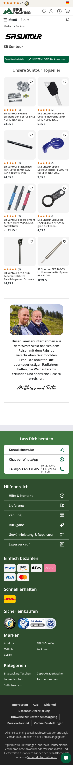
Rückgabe (36, 525)
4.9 (16, 3)
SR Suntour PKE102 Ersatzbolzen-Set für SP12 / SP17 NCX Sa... (19, 116)
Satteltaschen (12, 685)
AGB (36, 704)
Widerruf (49, 704)
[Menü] (10, 19)
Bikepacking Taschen (17, 673)
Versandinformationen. (42, 757)
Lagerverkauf (36, 544)
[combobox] (41, 19)
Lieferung (36, 505)
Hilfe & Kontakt (36, 495)
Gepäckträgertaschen (50, 673)
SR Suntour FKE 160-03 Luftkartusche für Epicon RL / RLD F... (53, 272)
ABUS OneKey (46, 643)
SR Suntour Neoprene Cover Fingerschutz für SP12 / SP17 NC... (51, 116)
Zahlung (36, 515)
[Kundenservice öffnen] (66, 758)
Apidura (9, 643)
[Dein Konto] (51, 11)
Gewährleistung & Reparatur (36, 534)
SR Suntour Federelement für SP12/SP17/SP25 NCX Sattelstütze (19, 222)
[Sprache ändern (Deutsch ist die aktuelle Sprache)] (68, 2)
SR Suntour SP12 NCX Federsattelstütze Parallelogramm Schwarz (19, 276)
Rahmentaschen (47, 679)
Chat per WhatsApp (36, 459)
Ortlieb (8, 649)
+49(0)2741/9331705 (36, 469)
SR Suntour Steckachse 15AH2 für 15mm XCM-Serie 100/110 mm (18, 169)
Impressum (20, 704)
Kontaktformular (36, 450)
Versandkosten (16, 737)
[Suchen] (67, 19)
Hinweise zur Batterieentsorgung (34, 717)
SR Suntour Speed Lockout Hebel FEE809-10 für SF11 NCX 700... (53, 169)
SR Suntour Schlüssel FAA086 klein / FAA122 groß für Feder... (51, 222)
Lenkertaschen (13, 679)
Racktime (43, 649)
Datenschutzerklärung (34, 711)
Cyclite (8, 655)
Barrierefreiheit (18, 723)
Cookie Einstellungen (48, 723)
